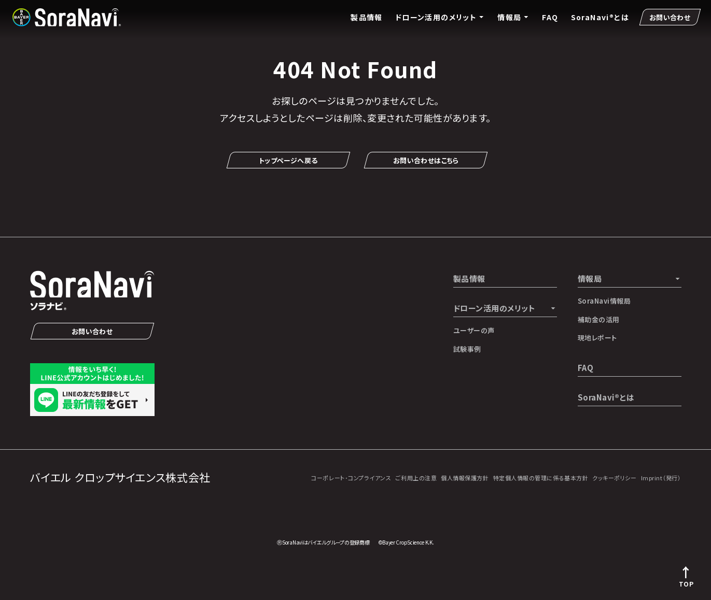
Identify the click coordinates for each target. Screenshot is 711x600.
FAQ (550, 17)
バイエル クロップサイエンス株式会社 (120, 477)
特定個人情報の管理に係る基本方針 (541, 478)
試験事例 (467, 349)
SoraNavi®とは (600, 17)
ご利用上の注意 (416, 478)
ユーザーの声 (474, 330)
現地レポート (597, 337)
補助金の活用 (599, 319)
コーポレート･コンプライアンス (351, 478)
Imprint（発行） (661, 478)
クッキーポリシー (614, 478)
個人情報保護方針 (465, 478)
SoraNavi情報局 (604, 301)
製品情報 (367, 17)
